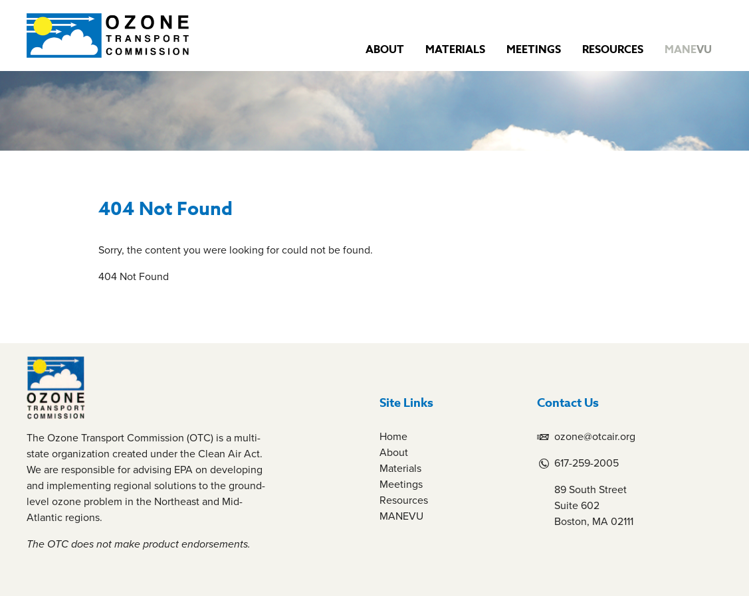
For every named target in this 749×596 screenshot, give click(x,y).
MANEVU (401, 516)
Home (393, 436)
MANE (688, 50)
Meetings (533, 50)
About (385, 50)
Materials (455, 50)
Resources (612, 50)
